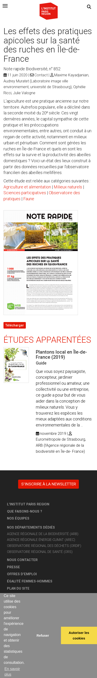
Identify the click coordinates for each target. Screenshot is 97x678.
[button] (89, 7)
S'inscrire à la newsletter (48, 484)
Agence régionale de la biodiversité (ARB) (42, 534)
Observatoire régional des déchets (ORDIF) (44, 546)
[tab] (5, 6)
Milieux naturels (68, 186)
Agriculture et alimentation (27, 186)
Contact (41, 75)
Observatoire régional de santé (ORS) (40, 552)
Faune (28, 198)
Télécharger (14, 325)
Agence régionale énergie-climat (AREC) (41, 540)
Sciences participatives (24, 192)
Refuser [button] (43, 635)
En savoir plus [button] (12, 671)
